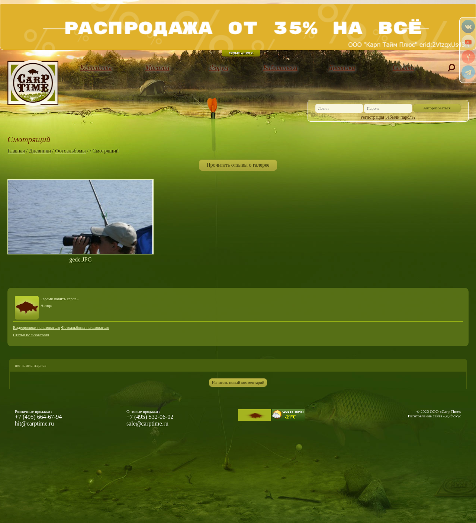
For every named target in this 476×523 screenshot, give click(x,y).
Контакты (96, 67)
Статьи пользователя (31, 335)
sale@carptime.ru (147, 423)
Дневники (341, 67)
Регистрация (373, 117)
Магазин (157, 67)
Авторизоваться (437, 108)
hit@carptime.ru (34, 423)
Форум (218, 67)
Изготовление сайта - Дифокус (434, 416)
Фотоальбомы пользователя (85, 327)
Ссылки (403, 67)
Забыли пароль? (400, 117)
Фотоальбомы (70, 151)
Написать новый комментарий (238, 382)
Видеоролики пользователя (36, 327)
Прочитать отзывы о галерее (237, 165)
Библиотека (280, 67)
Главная (16, 151)
